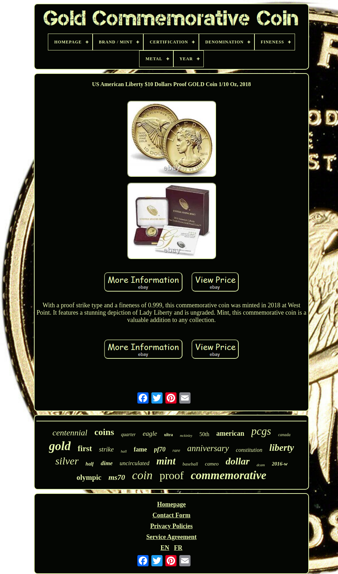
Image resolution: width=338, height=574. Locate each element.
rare (176, 450)
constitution (249, 450)
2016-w (280, 464)
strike (106, 449)
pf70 (160, 449)
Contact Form (171, 515)
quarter (128, 434)
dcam (261, 465)
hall (124, 451)
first (85, 448)
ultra (168, 434)
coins (104, 432)
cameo (211, 464)
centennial (69, 432)
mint (165, 461)
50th (204, 434)
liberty (281, 447)
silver (67, 461)
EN (164, 547)
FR (178, 547)
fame (140, 449)
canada (284, 434)
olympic (89, 477)
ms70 (116, 477)
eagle (150, 433)
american (230, 433)
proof (171, 475)
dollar (238, 461)
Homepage (171, 504)
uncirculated (134, 463)
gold (60, 446)
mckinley (186, 436)
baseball (190, 464)
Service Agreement (171, 536)
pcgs (261, 431)
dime (107, 463)
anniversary (208, 448)
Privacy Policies (171, 526)
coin (142, 475)
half (90, 464)
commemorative (228, 475)
